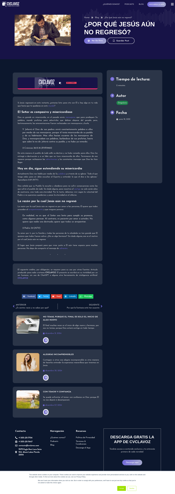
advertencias (51, 159)
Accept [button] (121, 488)
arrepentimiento (36, 210)
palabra (61, 174)
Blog (141, 4)
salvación (63, 248)
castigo (77, 189)
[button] (29, 296)
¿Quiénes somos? (111, 4)
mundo (51, 106)
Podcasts (129, 4)
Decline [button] (131, 488)
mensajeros (70, 117)
